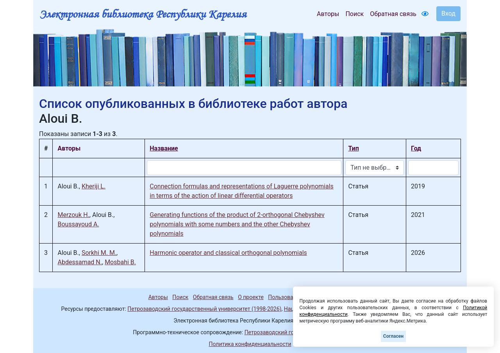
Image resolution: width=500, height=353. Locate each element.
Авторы (328, 14)
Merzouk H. (73, 215)
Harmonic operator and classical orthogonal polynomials (228, 252)
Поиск (354, 14)
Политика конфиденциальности (250, 344)
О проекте (251, 297)
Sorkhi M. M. (99, 252)
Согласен (393, 336)
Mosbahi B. (120, 262)
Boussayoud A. (78, 224)
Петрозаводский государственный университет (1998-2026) (204, 309)
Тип (353, 148)
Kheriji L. (93, 186)
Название (164, 148)
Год (416, 148)
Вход (448, 13)
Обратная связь (393, 14)
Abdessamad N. (79, 262)
